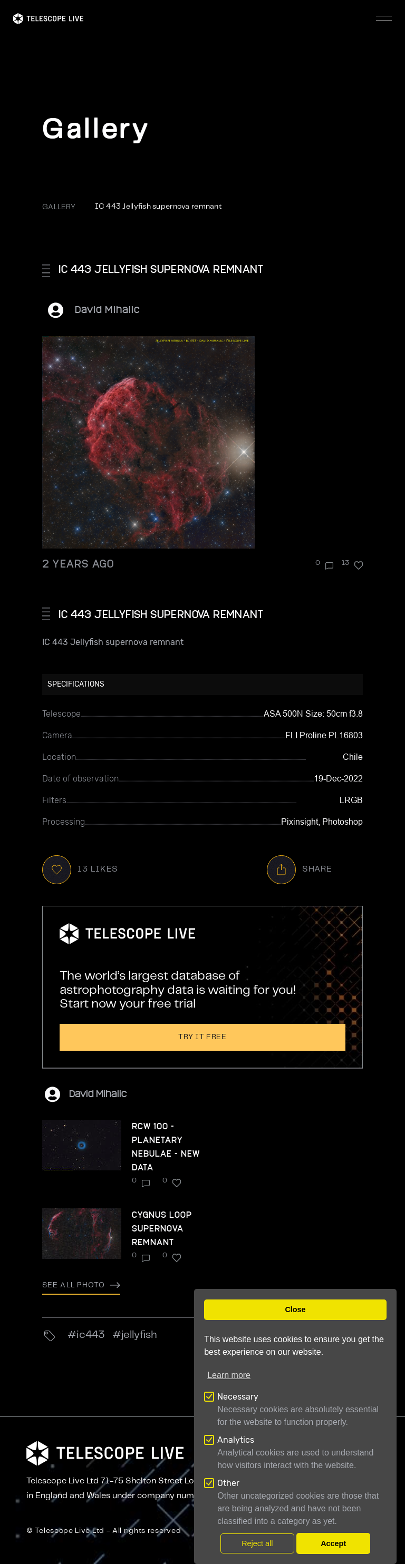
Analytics (235, 1440)
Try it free (202, 1037)
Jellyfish (139, 1335)
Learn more (228, 1375)
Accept (333, 1543)
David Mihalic (107, 309)
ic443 (90, 1335)
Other (228, 1483)
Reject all (257, 1543)
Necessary (237, 1397)
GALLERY (58, 207)
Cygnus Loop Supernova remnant (162, 1228)
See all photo (81, 1285)
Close (295, 1309)
